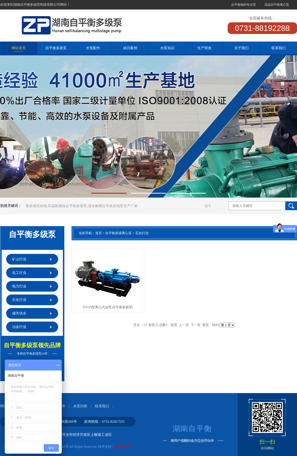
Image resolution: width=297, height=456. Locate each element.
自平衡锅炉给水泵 (243, 4)
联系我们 (102, 406)
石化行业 (142, 233)
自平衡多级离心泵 (118, 233)
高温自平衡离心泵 (276, 4)
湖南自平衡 (123, 446)
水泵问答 (80, 406)
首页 (98, 233)
